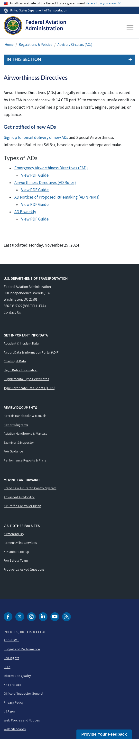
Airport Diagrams (16, 424)
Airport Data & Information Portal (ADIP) (31, 352)
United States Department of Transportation (38, 10)
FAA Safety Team (16, 560)
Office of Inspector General (23, 693)
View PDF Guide (35, 175)
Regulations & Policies (35, 44)
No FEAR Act (12, 684)
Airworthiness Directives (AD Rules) (45, 182)
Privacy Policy (14, 702)
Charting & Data (15, 361)
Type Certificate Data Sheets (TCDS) (29, 388)
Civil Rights (11, 658)
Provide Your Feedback (104, 734)
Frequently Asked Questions (24, 569)
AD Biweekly (25, 211)
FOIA (7, 667)
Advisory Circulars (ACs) (74, 44)
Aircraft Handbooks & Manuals (25, 415)
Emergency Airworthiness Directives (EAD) (51, 168)
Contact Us (12, 312)
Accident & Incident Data (21, 343)
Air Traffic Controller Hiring (22, 506)
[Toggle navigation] (130, 27)
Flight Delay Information (20, 370)
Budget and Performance (22, 649)
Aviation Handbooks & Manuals (25, 433)
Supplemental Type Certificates (26, 379)
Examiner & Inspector (19, 442)
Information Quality (17, 675)
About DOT (11, 640)
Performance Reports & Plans (25, 460)
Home (9, 44)
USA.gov (10, 711)
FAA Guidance (13, 451)
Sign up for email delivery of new (36, 137)
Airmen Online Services (20, 542)
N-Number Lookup (16, 551)
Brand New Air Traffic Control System (30, 488)
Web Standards (15, 729)
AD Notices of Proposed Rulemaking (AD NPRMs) (57, 197)
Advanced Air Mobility (19, 497)
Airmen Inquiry (14, 534)
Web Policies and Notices (22, 720)
